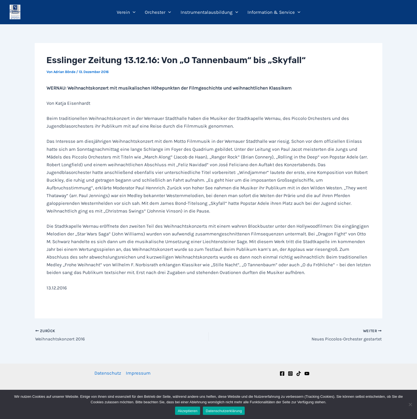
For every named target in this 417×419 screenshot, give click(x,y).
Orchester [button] (158, 12)
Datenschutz (107, 373)
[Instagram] (290, 373)
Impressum (138, 373)
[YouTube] (306, 373)
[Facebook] (282, 373)
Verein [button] (126, 12)
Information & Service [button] (273, 12)
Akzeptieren (187, 411)
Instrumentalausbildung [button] (209, 12)
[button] (132, 12)
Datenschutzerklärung (224, 411)
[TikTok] (298, 373)
